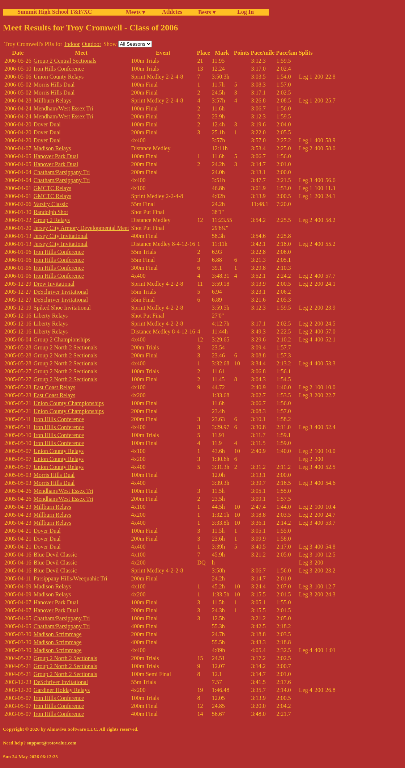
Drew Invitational (54, 284)
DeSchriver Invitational (61, 292)
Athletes (172, 12)
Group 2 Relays (52, 220)
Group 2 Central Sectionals (65, 61)
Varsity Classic (51, 204)
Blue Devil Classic (55, 554)
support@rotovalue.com (51, 743)
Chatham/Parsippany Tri (62, 172)
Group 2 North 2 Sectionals (65, 347)
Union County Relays (59, 77)
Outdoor (91, 44)
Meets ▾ (135, 12)
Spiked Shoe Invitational (62, 308)
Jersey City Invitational (61, 236)
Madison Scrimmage (58, 634)
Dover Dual (47, 124)
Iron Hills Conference (59, 69)
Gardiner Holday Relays (62, 690)
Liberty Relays (51, 315)
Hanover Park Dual (56, 156)
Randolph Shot (51, 212)
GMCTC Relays (52, 188)
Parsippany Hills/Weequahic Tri (70, 578)
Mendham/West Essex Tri (63, 108)
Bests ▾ (207, 12)
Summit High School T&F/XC (54, 12)
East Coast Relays (55, 387)
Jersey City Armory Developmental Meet (81, 228)
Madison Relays (52, 148)
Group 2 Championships (62, 339)
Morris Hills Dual (54, 84)
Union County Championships (69, 403)
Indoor (72, 44)
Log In (244, 12)
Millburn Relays (52, 100)
